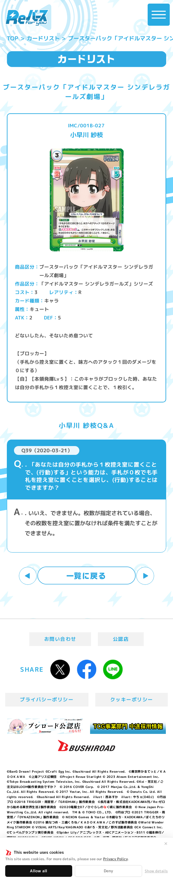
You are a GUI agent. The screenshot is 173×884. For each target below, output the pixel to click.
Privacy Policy (115, 859)
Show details (156, 871)
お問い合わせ (60, 639)
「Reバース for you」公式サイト (27, 17)
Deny (108, 871)
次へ (145, 576)
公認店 (121, 639)
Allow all (38, 871)
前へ (28, 576)
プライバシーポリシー (46, 699)
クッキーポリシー (131, 699)
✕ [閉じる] (166, 843)
